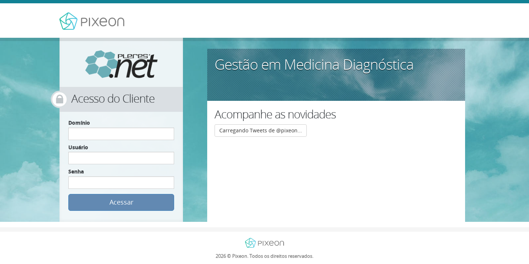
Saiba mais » (408, 88)
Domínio (79, 122)
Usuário (78, 147)
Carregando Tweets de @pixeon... (260, 130)
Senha (76, 171)
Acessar (121, 202)
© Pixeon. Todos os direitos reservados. (264, 256)
